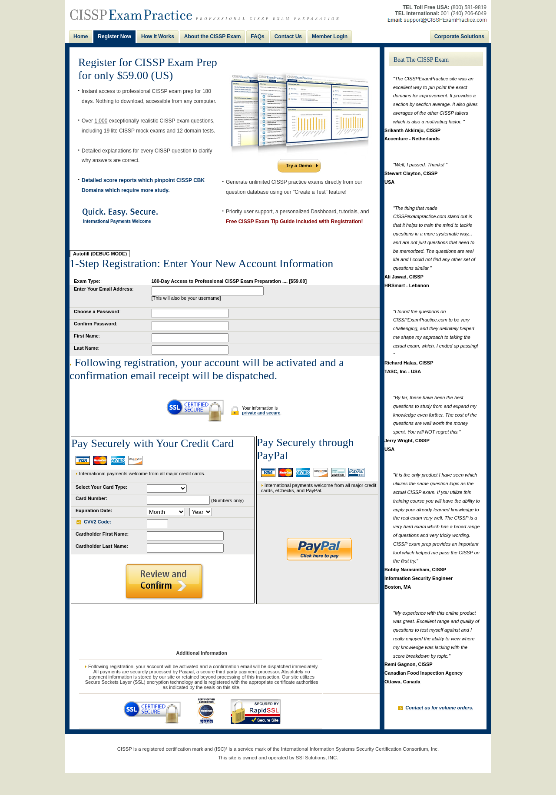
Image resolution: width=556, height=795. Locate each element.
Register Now (114, 36)
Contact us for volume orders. (439, 707)
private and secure (261, 413)
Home (80, 36)
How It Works (157, 36)
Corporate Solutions (459, 36)
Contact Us (288, 36)
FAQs (257, 36)
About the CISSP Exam (212, 36)
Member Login (330, 36)
